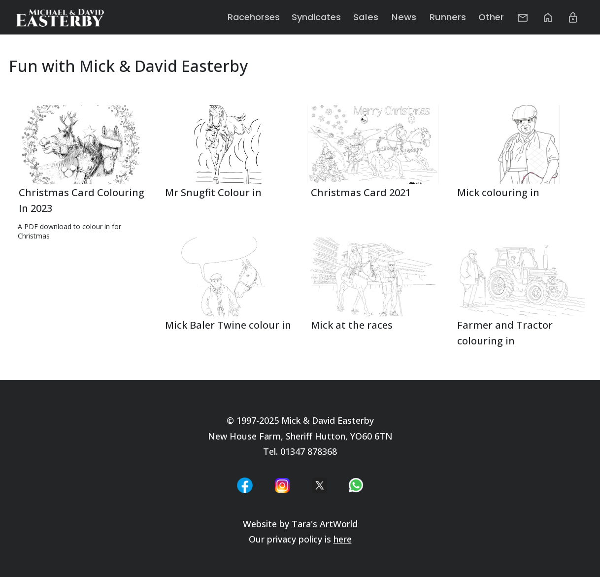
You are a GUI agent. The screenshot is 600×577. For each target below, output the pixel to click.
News (412, 17)
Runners (453, 17)
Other (495, 17)
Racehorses (265, 17)
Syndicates (328, 17)
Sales (376, 17)
